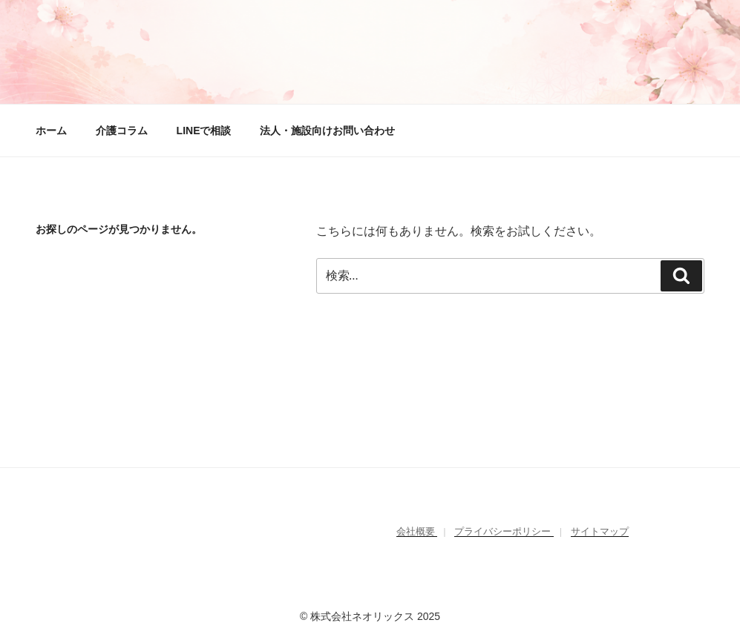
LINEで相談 (204, 130)
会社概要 (417, 531)
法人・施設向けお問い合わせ (327, 130)
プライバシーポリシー (504, 531)
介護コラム (122, 130)
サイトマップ (600, 531)
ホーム (51, 130)
